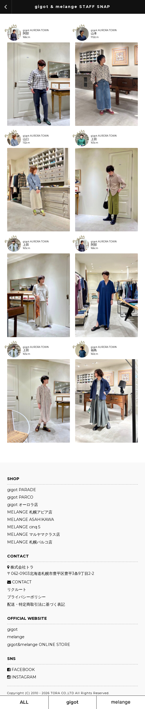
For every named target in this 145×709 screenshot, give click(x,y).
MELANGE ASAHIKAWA (30, 519)
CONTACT (19, 582)
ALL (24, 702)
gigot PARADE (21, 489)
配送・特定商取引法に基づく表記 (36, 604)
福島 (94, 350)
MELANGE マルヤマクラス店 (33, 534)
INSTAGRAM (21, 677)
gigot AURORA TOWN (36, 30)
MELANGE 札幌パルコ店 (29, 542)
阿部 (26, 33)
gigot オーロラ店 (22, 504)
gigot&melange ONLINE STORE (38, 644)
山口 (26, 139)
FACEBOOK (21, 669)
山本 (94, 33)
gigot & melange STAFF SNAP (72, 7)
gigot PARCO (20, 497)
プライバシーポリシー (26, 596)
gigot (12, 629)
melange (15, 636)
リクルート (16, 589)
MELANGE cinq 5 (23, 526)
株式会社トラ (20, 567)
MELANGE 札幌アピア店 (29, 512)
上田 (94, 139)
